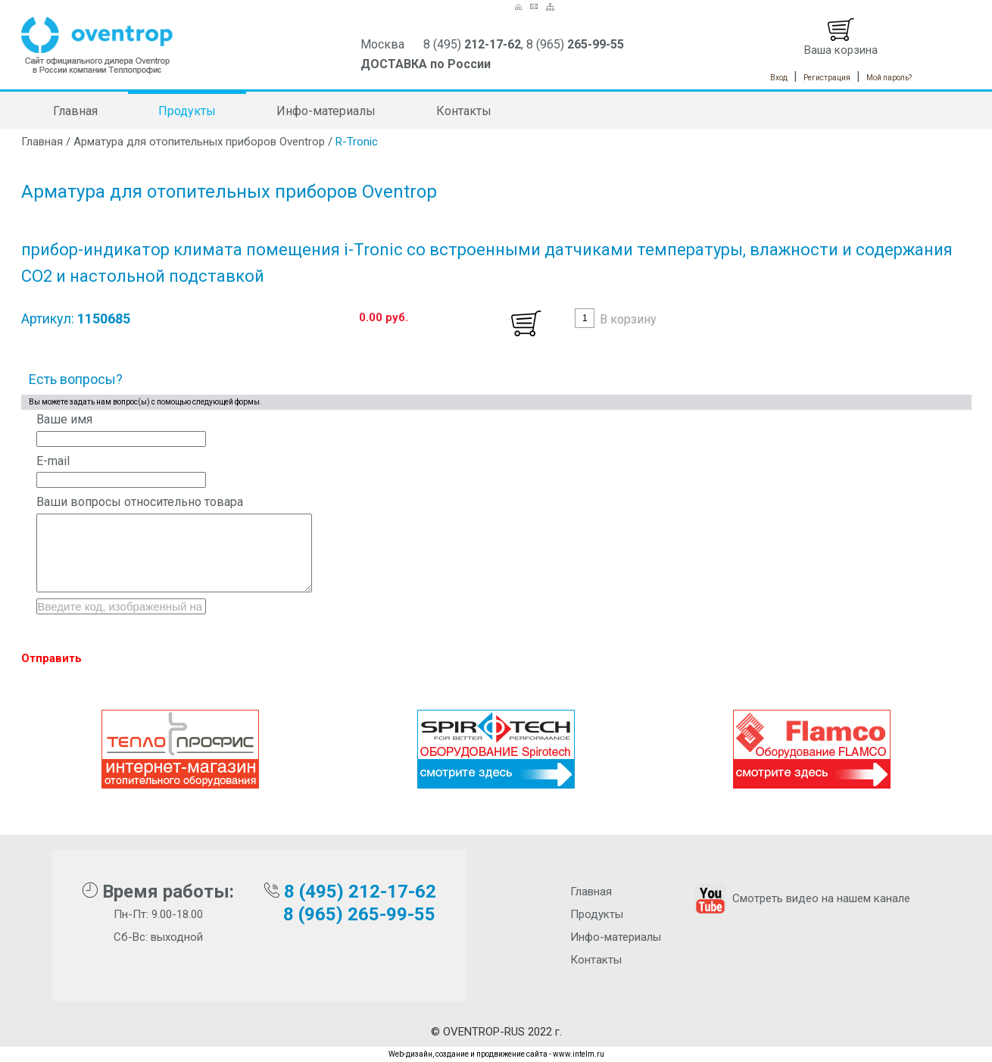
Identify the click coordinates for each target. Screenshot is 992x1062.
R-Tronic (356, 141)
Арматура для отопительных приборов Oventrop (199, 141)
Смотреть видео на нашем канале (800, 898)
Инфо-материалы (326, 111)
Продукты (187, 111)
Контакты (463, 111)
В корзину (628, 319)
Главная (75, 111)
